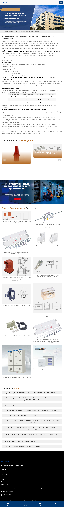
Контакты (56, 504)
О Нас (40, 504)
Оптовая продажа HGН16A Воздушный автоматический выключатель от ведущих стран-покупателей (32, 399)
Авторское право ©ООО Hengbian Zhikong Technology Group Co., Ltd (18, 500)
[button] (59, 160)
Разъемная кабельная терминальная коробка (20, 415)
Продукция (24, 504)
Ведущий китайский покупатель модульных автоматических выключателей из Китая (32, 421)
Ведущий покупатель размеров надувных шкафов (22, 446)
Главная (2, 31)
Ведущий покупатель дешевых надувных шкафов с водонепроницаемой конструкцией (32, 428)
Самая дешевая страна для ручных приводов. (20, 441)
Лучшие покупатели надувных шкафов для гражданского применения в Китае (32, 435)
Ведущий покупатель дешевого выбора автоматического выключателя (29, 393)
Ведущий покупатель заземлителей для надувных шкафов (25, 405)
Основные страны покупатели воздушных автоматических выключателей (30, 410)
